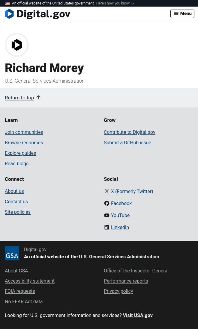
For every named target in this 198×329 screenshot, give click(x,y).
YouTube (120, 215)
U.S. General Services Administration (119, 257)
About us (14, 191)
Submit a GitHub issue (127, 142)
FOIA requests (20, 291)
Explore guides (20, 153)
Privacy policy (118, 291)
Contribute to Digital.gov (129, 132)
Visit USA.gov (138, 315)
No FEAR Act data (24, 301)
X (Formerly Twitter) (132, 191)
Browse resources (24, 142)
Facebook (121, 203)
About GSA (16, 271)
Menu (182, 13)
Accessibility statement (30, 281)
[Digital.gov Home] (87, 13)
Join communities (24, 132)
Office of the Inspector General (136, 271)
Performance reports (126, 281)
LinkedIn (120, 227)
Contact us (16, 201)
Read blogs (16, 163)
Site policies (18, 212)
